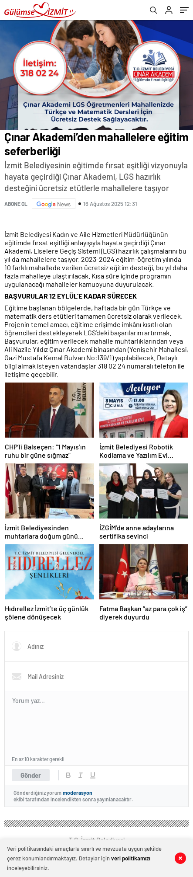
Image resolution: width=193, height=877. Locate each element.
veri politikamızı (130, 858)
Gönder (30, 775)
